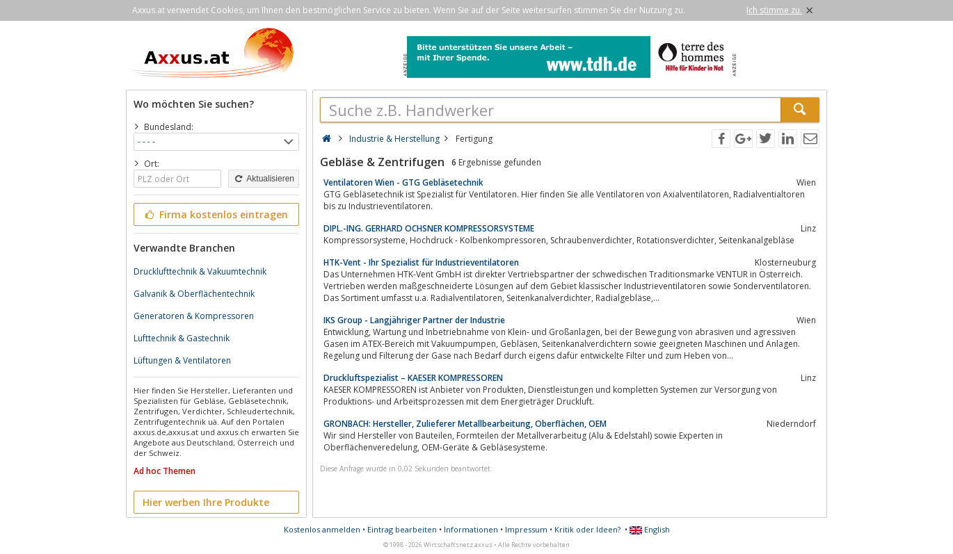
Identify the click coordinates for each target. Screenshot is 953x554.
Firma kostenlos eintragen (215, 214)
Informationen (471, 529)
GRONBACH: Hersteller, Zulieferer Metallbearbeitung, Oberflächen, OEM (465, 424)
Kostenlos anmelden (322, 529)
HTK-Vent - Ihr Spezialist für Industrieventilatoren (421, 262)
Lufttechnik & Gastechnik (182, 338)
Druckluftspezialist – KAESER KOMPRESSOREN (413, 378)
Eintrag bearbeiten (402, 529)
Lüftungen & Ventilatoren (182, 360)
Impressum (526, 529)
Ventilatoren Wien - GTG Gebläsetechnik (403, 182)
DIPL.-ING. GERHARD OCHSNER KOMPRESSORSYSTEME (428, 228)
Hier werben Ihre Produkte (206, 502)
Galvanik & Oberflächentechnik (194, 294)
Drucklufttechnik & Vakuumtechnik (200, 271)
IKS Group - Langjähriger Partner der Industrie (414, 320)
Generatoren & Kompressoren (194, 316)
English (650, 529)
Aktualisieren (263, 179)
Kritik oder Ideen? (587, 529)
